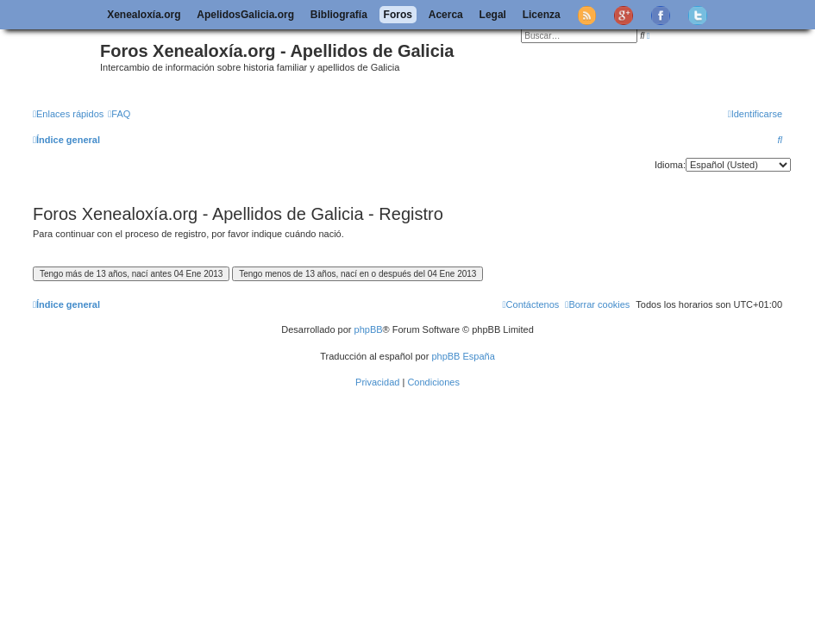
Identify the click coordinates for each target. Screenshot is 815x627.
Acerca (446, 15)
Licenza (542, 15)
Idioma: (670, 165)
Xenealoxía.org (143, 15)
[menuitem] (119, 113)
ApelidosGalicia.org (245, 15)
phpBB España (462, 356)
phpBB (368, 329)
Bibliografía (338, 15)
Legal (493, 15)
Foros (398, 15)
